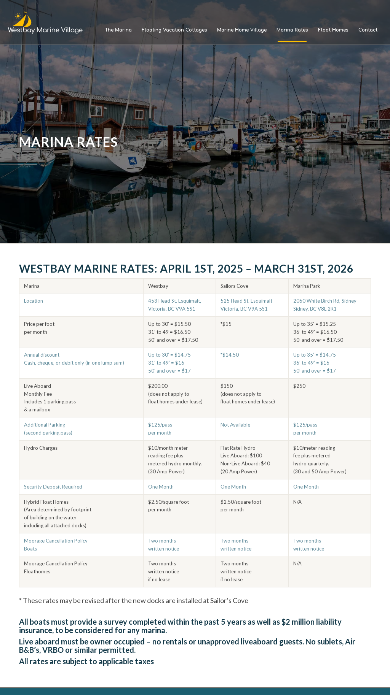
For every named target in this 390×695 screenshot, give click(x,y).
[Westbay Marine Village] (46, 22)
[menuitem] (118, 30)
